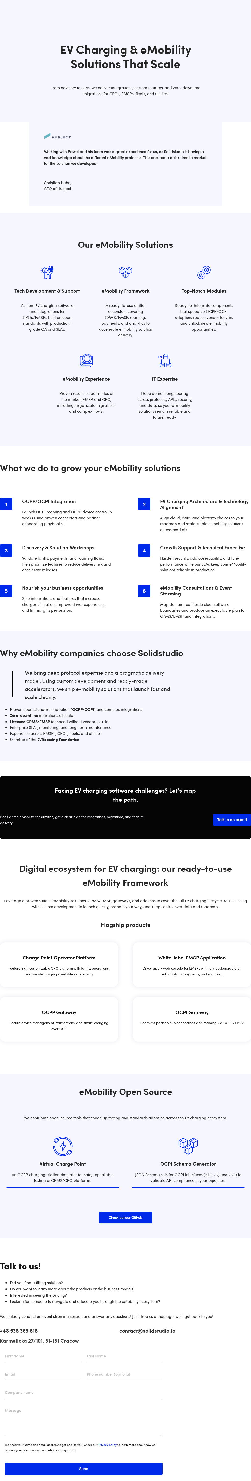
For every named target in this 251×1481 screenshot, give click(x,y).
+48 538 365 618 (19, 1330)
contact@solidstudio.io (147, 1330)
